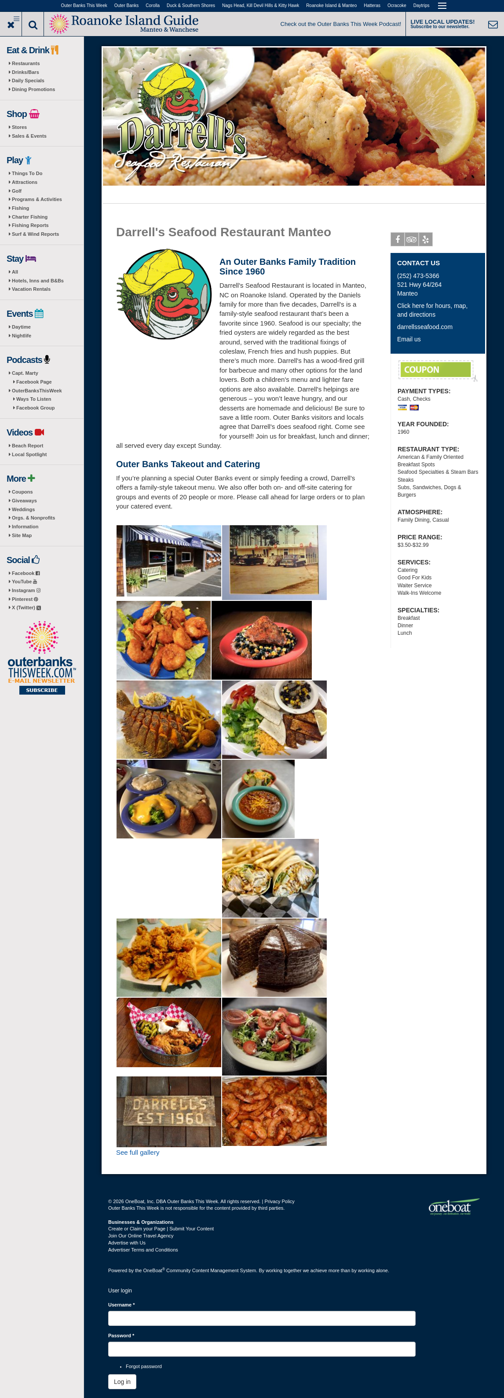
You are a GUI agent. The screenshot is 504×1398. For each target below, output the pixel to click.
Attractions (24, 182)
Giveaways (24, 500)
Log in (122, 1381)
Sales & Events (29, 136)
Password (121, 1335)
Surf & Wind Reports (35, 234)
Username (121, 1304)
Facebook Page (34, 381)
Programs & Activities (37, 199)
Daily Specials (28, 80)
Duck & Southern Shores (191, 5)
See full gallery (137, 1152)
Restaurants (26, 63)
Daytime (21, 326)
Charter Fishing (29, 217)
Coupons (22, 491)
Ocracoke (396, 5)
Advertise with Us (127, 1242)
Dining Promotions (33, 89)
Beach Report (28, 445)
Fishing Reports (30, 225)
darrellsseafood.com (425, 326)
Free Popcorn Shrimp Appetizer (438, 371)
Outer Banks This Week (84, 5)
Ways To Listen (33, 399)
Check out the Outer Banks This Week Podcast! (341, 24)
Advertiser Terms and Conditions (143, 1249)
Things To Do (27, 173)
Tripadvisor (412, 241)
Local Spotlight (29, 454)
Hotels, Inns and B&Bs (38, 280)
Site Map (22, 535)
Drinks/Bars (25, 72)
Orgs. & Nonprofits (33, 517)
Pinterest (25, 599)
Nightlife (21, 335)
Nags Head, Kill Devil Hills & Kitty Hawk (260, 5)
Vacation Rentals (31, 289)
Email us (409, 339)
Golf (17, 191)
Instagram (26, 590)
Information (25, 526)
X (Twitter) (26, 607)
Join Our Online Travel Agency (141, 1235)
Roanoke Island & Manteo (331, 5)
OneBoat (154, 1270)
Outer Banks (126, 5)
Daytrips (421, 5)
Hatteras (372, 5)
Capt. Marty (25, 373)
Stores (19, 127)
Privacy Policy (279, 1201)
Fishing (20, 208)
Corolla (153, 5)
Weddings (23, 509)
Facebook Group (35, 407)
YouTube (24, 581)
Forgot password (144, 1366)
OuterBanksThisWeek (37, 390)
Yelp (426, 241)
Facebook (26, 573)
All (15, 271)
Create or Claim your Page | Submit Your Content (161, 1228)
